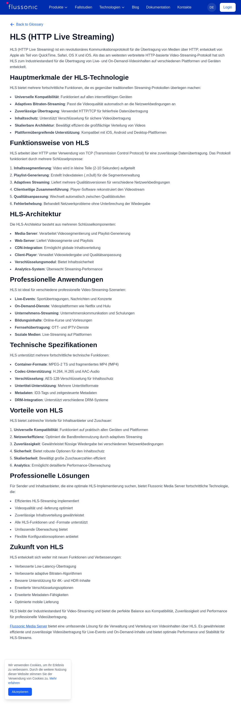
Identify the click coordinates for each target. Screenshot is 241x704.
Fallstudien (83, 7)
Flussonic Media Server (28, 626)
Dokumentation (158, 7)
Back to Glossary (26, 24)
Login (227, 7)
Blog (135, 7)
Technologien (112, 7)
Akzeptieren (20, 692)
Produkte (58, 7)
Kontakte (184, 7)
